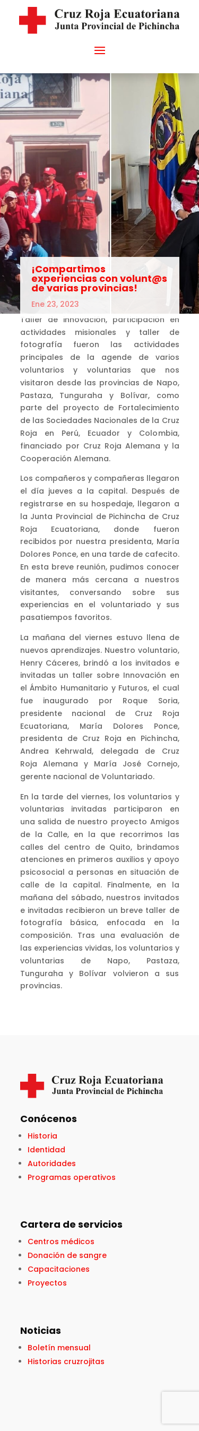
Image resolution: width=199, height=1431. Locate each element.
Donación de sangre (67, 1255)
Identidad (46, 1149)
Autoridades (52, 1163)
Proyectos (47, 1283)
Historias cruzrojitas (66, 1361)
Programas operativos (72, 1177)
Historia (42, 1136)
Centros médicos (61, 1241)
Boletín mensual (59, 1347)
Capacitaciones (59, 1269)
